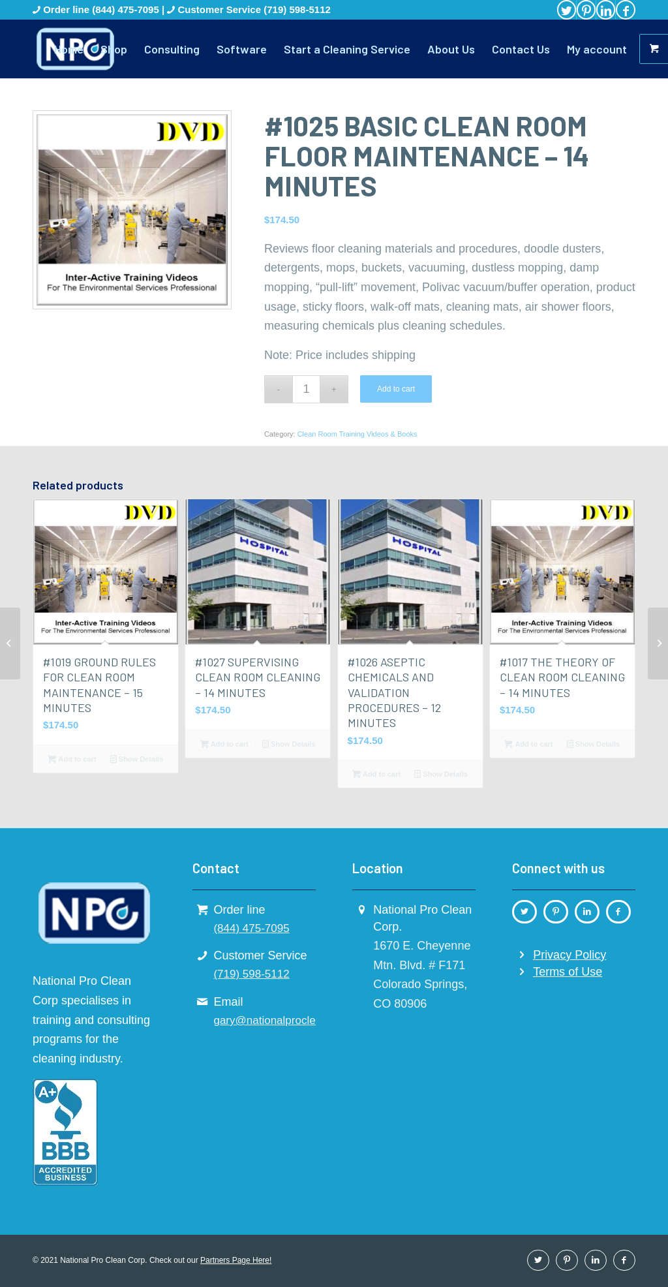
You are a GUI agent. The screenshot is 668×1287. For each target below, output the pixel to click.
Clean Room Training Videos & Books (357, 434)
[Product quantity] (306, 389)
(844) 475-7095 (127, 9)
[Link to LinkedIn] (605, 10)
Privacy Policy (569, 954)
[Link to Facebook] (625, 10)
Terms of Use (567, 971)
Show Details (137, 759)
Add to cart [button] (72, 759)
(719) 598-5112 (297, 9)
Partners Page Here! (235, 1260)
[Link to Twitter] (566, 10)
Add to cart (396, 389)
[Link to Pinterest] (586, 10)
